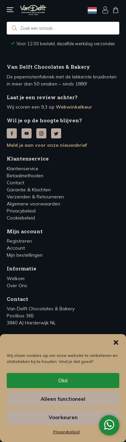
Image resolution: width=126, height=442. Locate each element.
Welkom (16, 278)
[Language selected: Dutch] (92, 10)
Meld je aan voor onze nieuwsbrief (47, 145)
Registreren (19, 241)
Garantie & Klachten (29, 190)
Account (16, 248)
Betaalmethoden (25, 176)
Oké (63, 380)
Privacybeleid (66, 431)
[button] (116, 342)
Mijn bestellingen (25, 255)
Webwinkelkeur (74, 107)
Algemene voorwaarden (33, 204)
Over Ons (17, 285)
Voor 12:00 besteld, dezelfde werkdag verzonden (65, 43)
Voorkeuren (63, 417)
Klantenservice (22, 169)
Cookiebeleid (21, 218)
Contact (15, 183)
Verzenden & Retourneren (35, 197)
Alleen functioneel (63, 399)
